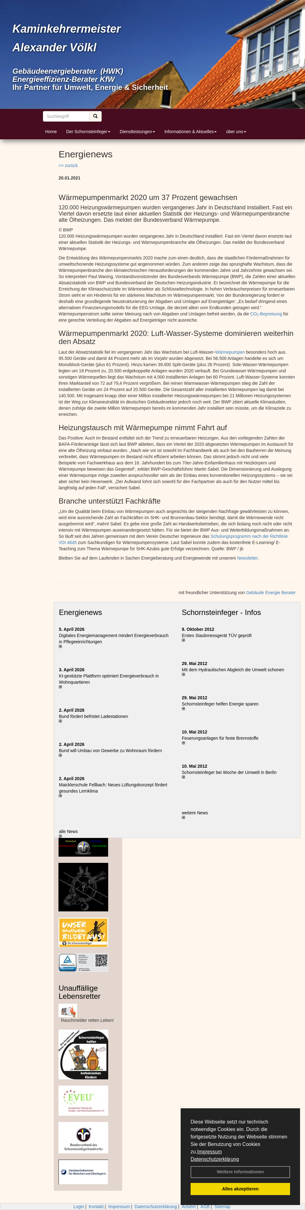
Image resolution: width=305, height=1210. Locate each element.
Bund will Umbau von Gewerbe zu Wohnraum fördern (110, 750)
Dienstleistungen (137, 131)
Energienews (80, 612)
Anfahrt (189, 1206)
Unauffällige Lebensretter (79, 992)
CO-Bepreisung (266, 313)
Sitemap (222, 1206)
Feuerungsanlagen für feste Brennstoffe (220, 738)
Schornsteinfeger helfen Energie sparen (220, 703)
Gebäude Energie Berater (271, 592)
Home (51, 131)
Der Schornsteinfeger (88, 131)
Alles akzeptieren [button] (240, 1188)
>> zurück (67, 165)
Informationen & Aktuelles (190, 131)
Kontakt (96, 1206)
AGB (205, 1206)
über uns (236, 131)
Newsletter (247, 558)
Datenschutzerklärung (215, 1159)
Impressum (209, 1151)
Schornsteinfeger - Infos (221, 612)
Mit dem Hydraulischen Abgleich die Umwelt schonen (233, 669)
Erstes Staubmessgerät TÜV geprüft (217, 635)
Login (78, 1206)
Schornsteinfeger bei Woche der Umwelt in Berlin (229, 772)
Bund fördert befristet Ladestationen (93, 716)
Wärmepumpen (230, 352)
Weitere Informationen (240, 1171)
